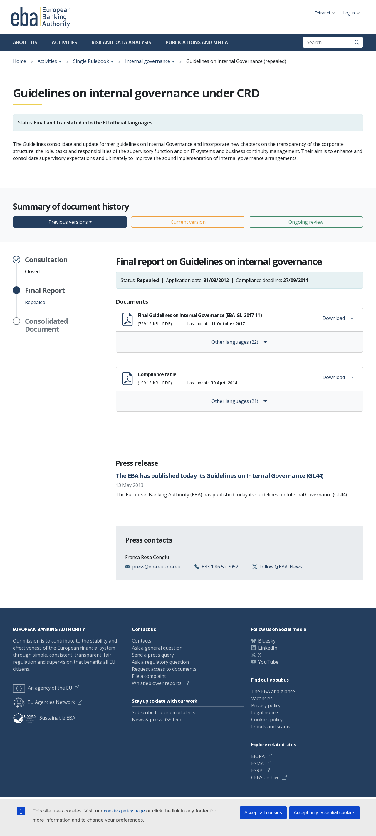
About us (25, 42)
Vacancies (262, 698)
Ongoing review (305, 222)
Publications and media (197, 42)
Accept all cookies (263, 812)
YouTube (268, 662)
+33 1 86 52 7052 (220, 566)
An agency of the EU (42, 688)
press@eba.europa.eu (156, 566)
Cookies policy (267, 719)
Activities (64, 42)
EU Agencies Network (44, 702)
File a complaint (149, 676)
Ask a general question (157, 648)
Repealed (45, 295)
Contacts (141, 641)
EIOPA (258, 756)
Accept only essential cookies (324, 812)
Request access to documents (164, 669)
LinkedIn (267, 648)
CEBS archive (265, 777)
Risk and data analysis (121, 42)
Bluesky (267, 641)
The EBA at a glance (273, 691)
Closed (46, 265)
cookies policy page (124, 810)
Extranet (322, 13)
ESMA (257, 763)
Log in (349, 13)
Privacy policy (266, 705)
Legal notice (264, 712)
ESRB (257, 770)
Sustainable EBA (44, 718)
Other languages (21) (240, 401)
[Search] (357, 42)
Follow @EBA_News (280, 566)
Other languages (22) (240, 342)
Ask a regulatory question (160, 662)
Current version (188, 222)
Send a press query (153, 655)
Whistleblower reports (157, 683)
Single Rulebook (91, 61)
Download (338, 318)
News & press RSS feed (157, 719)
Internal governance (147, 61)
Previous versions (68, 222)
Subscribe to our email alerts (163, 712)
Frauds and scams (270, 726)
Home (19, 61)
